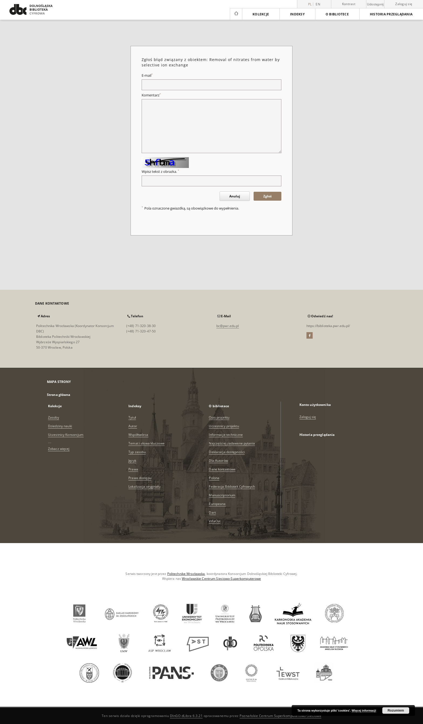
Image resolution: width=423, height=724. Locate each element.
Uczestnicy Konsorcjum (66, 434)
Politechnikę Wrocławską (186, 573)
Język (132, 460)
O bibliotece (337, 14)
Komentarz (151, 95)
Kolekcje (261, 14)
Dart (212, 512)
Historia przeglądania (391, 14)
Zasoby (53, 417)
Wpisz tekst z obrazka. (160, 171)
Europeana (217, 503)
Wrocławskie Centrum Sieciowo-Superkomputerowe (221, 578)
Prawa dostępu (139, 478)
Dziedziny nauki (60, 426)
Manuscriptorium (222, 495)
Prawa (133, 469)
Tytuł (132, 417)
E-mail (147, 75)
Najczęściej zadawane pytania (232, 443)
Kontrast (348, 4)
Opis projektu (219, 417)
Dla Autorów (218, 460)
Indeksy (297, 14)
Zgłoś (267, 196)
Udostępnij (375, 4)
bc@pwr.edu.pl (227, 326)
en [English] (318, 4)
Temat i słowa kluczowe (146, 443)
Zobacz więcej (59, 448)
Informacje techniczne (226, 434)
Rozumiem (396, 710)
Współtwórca (138, 434)
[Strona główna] (236, 14)
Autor (132, 426)
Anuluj (234, 196)
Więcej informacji (364, 710)
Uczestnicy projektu (224, 426)
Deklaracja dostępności (227, 452)
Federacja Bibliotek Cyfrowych (232, 486)
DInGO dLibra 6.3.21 (186, 715)
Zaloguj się (403, 4)
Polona (214, 478)
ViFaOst (214, 521)
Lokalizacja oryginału (144, 486)
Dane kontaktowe (222, 469)
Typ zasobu (137, 452)
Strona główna (58, 394)
